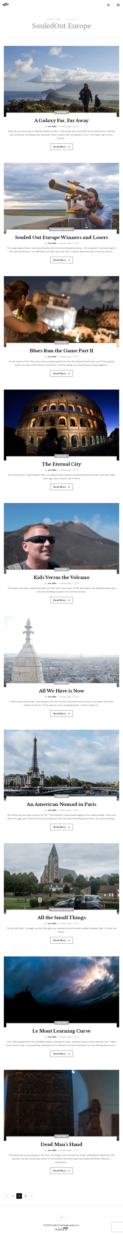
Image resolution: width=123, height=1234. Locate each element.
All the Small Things (61, 917)
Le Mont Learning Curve (61, 1031)
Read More (61, 147)
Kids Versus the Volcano (61, 577)
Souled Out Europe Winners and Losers (61, 237)
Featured (61, 113)
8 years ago (65, 126)
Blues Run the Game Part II (61, 351)
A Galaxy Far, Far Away (61, 120)
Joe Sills (52, 126)
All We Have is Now (61, 691)
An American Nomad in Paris (61, 804)
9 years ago (65, 243)
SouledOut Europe (61, 229)
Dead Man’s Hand (61, 1144)
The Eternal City (61, 464)
